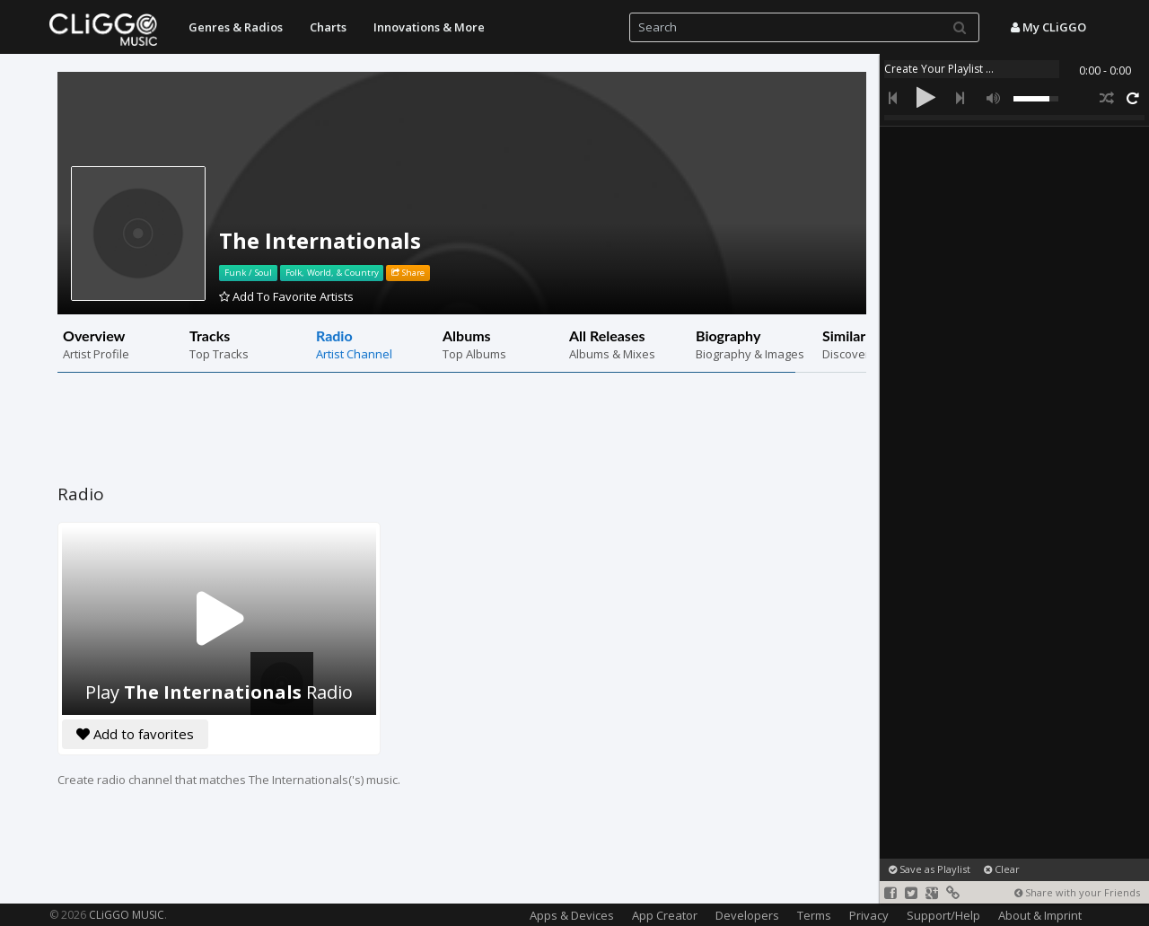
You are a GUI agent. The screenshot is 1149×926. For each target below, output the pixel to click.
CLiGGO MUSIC (126, 914)
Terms (814, 915)
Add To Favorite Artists (286, 296)
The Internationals (320, 240)
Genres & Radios (236, 27)
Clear (1002, 869)
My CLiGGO (1048, 27)
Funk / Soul (248, 272)
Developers (747, 915)
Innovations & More (429, 27)
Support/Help (943, 915)
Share (408, 272)
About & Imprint (1040, 915)
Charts (328, 27)
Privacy (869, 915)
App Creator (664, 915)
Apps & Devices (572, 915)
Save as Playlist (929, 869)
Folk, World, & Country (332, 272)
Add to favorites (135, 734)
